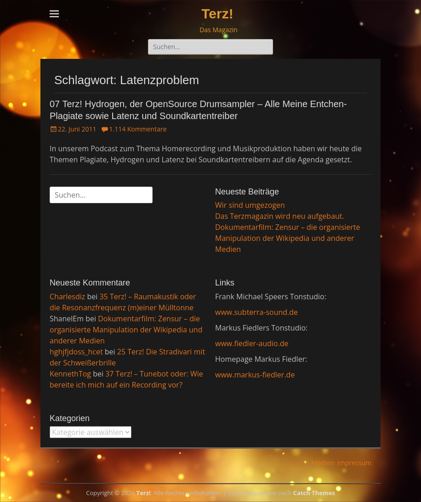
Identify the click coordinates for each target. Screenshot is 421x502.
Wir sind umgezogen (250, 205)
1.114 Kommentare (137, 129)
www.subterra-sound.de (256, 312)
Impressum (354, 462)
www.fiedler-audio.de (251, 343)
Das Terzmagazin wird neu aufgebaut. (279, 216)
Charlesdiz (67, 296)
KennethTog (70, 374)
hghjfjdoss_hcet (76, 352)
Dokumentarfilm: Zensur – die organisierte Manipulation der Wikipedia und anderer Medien (287, 238)
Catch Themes (314, 493)
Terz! (217, 13)
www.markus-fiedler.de (255, 375)
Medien (323, 462)
